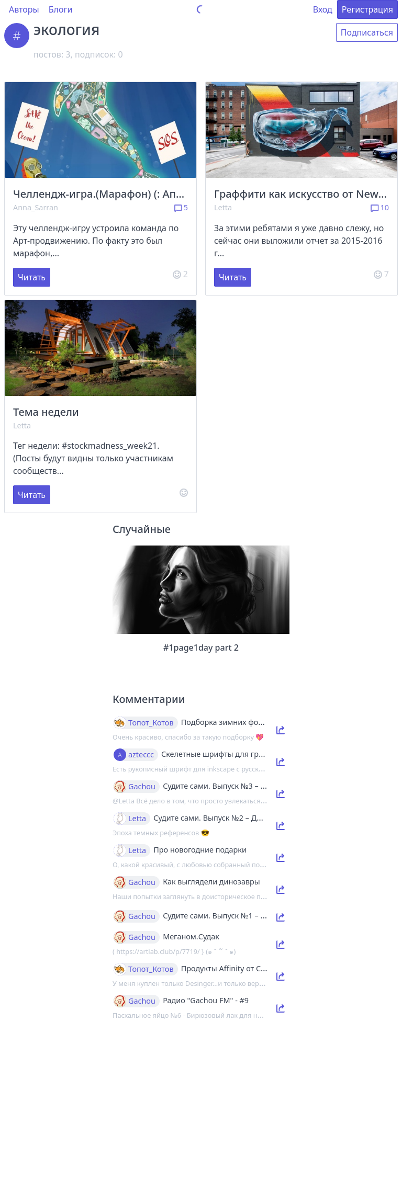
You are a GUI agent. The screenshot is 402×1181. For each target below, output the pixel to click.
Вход (322, 9)
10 (380, 207)
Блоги (61, 9)
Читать (32, 277)
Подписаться (367, 32)
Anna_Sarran (35, 207)
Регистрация (367, 9)
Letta (223, 207)
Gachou (141, 786)
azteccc (141, 755)
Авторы (24, 9)
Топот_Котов (151, 723)
